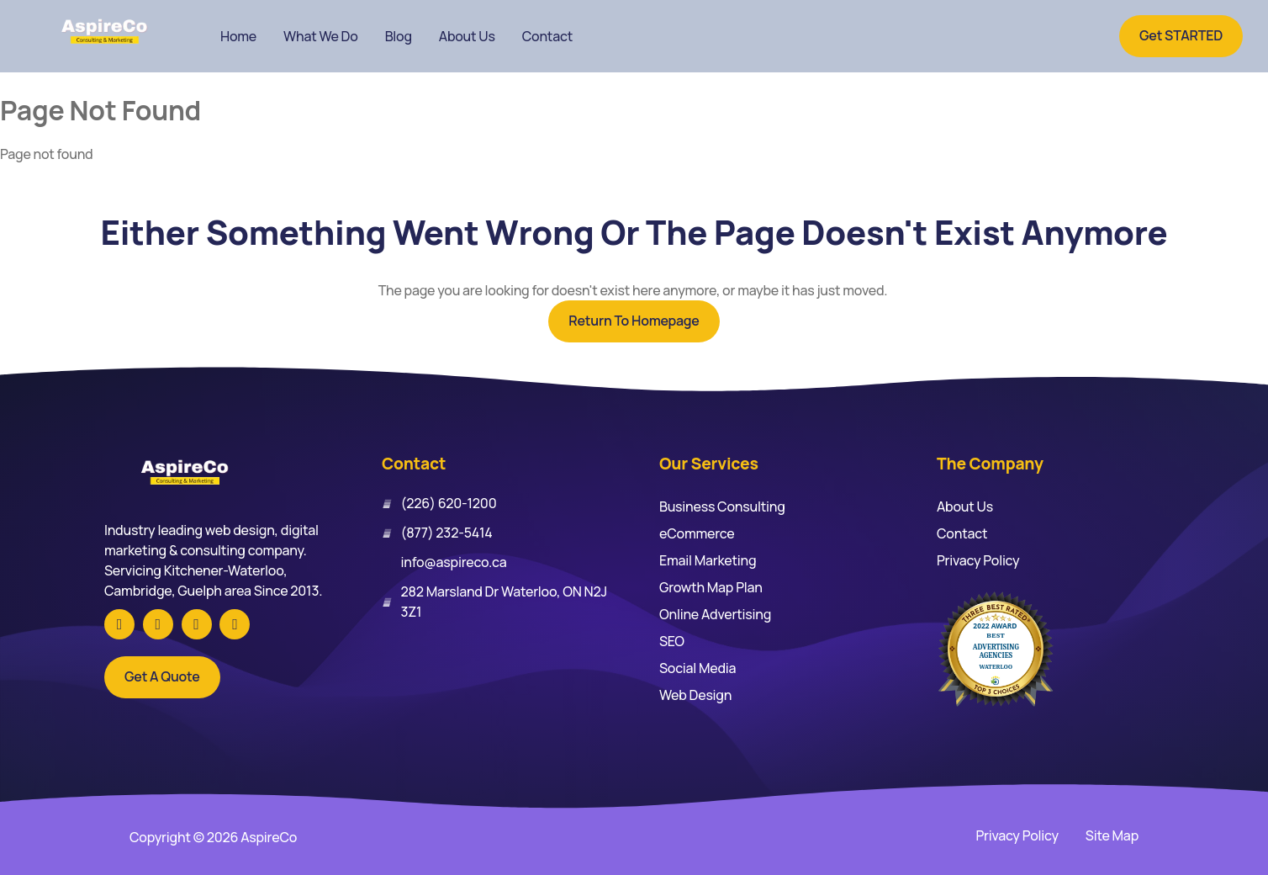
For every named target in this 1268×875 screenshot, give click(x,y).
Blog (398, 36)
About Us (467, 36)
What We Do (320, 36)
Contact (547, 36)
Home (238, 36)
